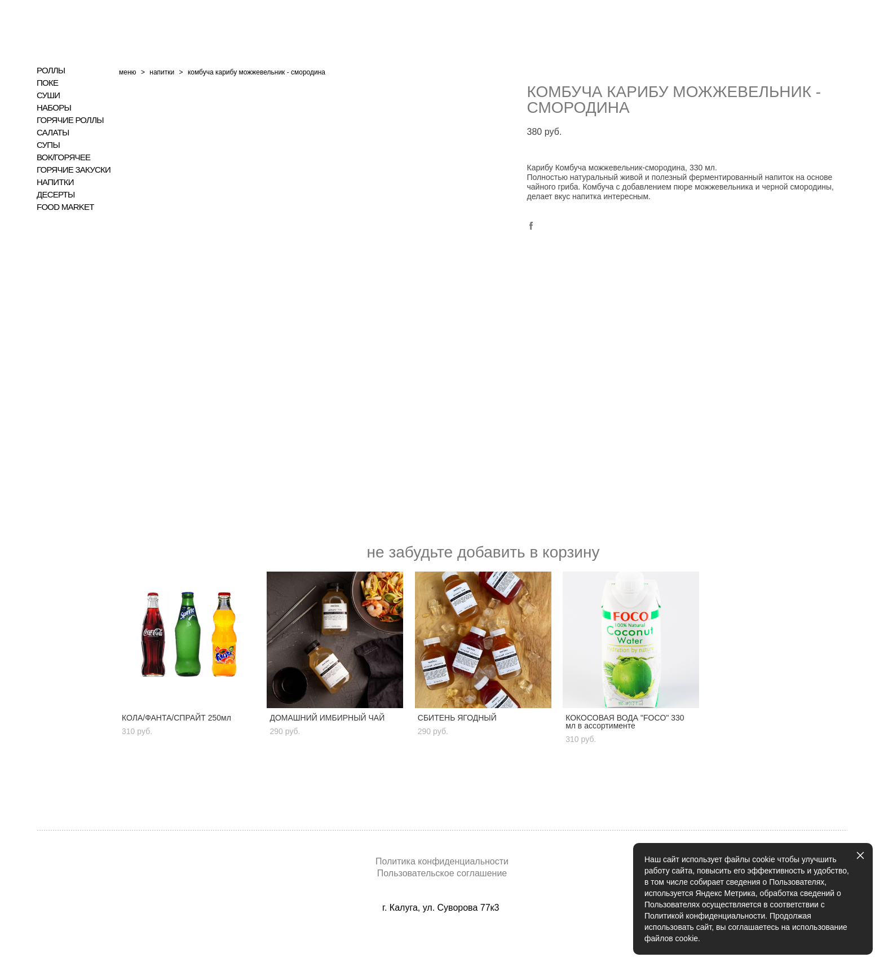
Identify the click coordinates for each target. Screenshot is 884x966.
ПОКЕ (47, 83)
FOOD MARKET (65, 207)
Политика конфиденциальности (442, 861)
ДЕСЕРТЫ (56, 194)
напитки (161, 72)
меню (127, 72)
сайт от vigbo (442, 939)
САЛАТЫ (53, 132)
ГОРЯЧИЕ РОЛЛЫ (70, 120)
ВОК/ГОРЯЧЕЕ (63, 157)
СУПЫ (48, 145)
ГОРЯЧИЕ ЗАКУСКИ (74, 170)
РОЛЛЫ (51, 70)
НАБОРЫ (54, 108)
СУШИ (48, 95)
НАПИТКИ (55, 182)
